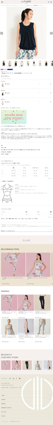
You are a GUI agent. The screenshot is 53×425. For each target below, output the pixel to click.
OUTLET (3, 411)
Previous (1, 33)
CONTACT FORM (4, 387)
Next (51, 33)
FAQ (20, 387)
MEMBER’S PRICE (6, 407)
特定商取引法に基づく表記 (15, 421)
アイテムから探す (11, 5)
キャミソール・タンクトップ (20, 5)
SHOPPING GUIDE (13, 387)
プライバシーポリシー (5, 421)
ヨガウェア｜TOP (4, 5)
